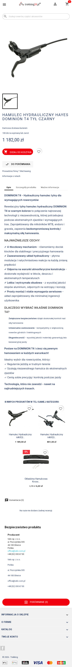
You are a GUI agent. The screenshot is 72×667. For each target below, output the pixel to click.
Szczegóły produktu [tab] (26, 187)
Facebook (2, 648)
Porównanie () (36, 602)
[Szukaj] (36, 16)
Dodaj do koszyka (17, 152)
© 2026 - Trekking (10, 657)
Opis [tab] (8, 187)
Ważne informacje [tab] (50, 187)
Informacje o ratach (11, 176)
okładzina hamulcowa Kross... (36, 480)
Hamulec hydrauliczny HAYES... (20, 436)
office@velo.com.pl (16, 551)
